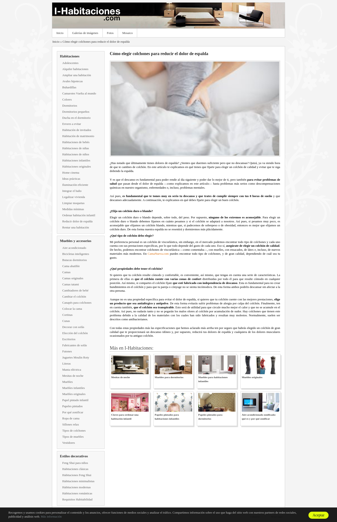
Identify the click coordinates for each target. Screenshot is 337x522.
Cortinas (67, 315)
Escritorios (68, 339)
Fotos (110, 33)
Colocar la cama (72, 308)
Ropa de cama (71, 418)
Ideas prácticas (71, 178)
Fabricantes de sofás (74, 345)
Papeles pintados (72, 406)
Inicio (59, 33)
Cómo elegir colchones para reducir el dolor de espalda (96, 41)
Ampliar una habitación (76, 75)
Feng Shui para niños (75, 463)
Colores (67, 99)
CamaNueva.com (158, 253)
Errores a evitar (71, 124)
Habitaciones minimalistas (78, 481)
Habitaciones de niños (75, 154)
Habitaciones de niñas (75, 148)
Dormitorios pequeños (75, 111)
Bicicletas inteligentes (75, 254)
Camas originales (72, 278)
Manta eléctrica (71, 369)
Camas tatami (70, 284)
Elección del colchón (75, 333)
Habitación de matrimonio (78, 136)
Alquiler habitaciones (75, 69)
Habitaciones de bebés (75, 142)
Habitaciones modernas (76, 487)
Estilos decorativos (74, 456)
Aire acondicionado (74, 248)
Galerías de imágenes (85, 33)
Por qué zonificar (72, 412)
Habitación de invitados (76, 130)
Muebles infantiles (73, 388)
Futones (67, 351)
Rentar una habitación (75, 227)
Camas (66, 272)
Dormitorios (69, 105)
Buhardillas (69, 87)
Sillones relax (70, 424)
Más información (51, 516)
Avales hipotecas (72, 81)
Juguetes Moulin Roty (75, 357)
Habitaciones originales (76, 166)
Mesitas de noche (72, 375)
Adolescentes (70, 63)
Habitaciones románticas (77, 493)
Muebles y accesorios (75, 241)
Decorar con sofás (73, 327)
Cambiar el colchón (74, 296)
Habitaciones (69, 56)
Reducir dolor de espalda (77, 221)
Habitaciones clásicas (75, 469)
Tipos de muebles (73, 436)
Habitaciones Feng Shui (76, 475)
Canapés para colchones (77, 302)
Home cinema (70, 172)
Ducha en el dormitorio (76, 117)
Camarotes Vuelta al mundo (79, 93)
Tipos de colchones (74, 430)
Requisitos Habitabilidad (77, 499)
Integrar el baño (71, 191)
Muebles (67, 382)
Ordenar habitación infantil (78, 215)
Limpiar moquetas (73, 203)
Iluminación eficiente (75, 184)
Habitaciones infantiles (76, 160)
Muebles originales (73, 394)
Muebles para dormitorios (169, 377)
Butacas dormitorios (74, 260)
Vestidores (68, 442)
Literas (66, 363)
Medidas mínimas (73, 209)
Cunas (66, 321)
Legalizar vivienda (73, 197)
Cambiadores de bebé (75, 290)
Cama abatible (71, 266)
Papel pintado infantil (75, 400)
